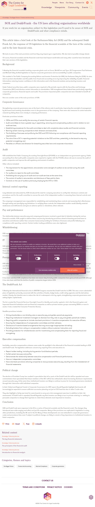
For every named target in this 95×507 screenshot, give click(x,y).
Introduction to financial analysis (13, 452)
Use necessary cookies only (47, 270)
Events (85, 7)
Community (73, 7)
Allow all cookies (72, 270)
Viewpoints (60, 7)
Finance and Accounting (27, 17)
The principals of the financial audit (14, 446)
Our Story (69, 2)
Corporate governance (58, 466)
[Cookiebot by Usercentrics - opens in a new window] (77, 235)
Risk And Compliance (41, 466)
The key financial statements (12, 439)
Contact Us (79, 2)
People (55, 2)
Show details (77, 264)
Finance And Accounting (24, 466)
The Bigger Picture (15, 17)
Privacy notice (54, 487)
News (62, 2)
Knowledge (47, 7)
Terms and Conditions (34, 487)
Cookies (68, 487)
